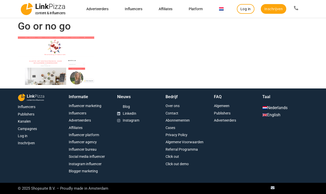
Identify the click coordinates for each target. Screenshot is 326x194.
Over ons (173, 106)
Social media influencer (87, 156)
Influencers (133, 9)
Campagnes (27, 129)
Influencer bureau (83, 149)
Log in (23, 136)
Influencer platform (84, 135)
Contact (172, 113)
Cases (170, 128)
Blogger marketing (83, 171)
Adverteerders (97, 9)
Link (50, 6)
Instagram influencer (85, 164)
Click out (172, 156)
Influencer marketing (85, 106)
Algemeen (221, 106)
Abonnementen (178, 120)
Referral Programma (182, 149)
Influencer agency (83, 142)
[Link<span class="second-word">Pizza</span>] (26, 9)
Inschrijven (26, 143)
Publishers (26, 114)
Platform (196, 9)
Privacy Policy (176, 135)
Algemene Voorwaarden (184, 142)
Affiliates (165, 9)
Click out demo (177, 164)
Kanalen (24, 121)
